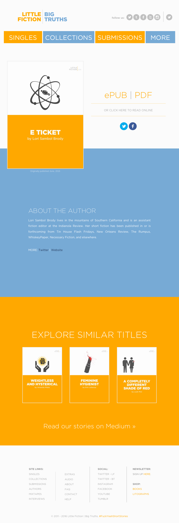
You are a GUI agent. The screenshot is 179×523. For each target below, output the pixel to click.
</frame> (75, 19)
